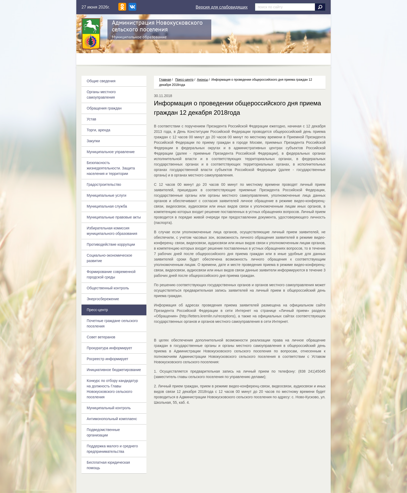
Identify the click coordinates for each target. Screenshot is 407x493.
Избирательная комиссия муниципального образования (112, 231)
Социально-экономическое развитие (109, 258)
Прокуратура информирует (109, 348)
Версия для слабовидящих (222, 7)
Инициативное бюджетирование (114, 370)
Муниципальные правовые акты (114, 217)
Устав (91, 119)
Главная (165, 79)
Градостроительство (104, 184)
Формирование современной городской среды (111, 274)
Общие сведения (101, 81)
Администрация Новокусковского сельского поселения (157, 25)
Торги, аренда (98, 130)
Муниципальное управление (111, 152)
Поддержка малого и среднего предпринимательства (112, 449)
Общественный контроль (108, 288)
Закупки (93, 141)
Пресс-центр (184, 79)
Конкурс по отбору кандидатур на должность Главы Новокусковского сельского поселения (112, 389)
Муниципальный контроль (109, 408)
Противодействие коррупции (111, 244)
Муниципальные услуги (106, 195)
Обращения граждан (104, 108)
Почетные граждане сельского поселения (112, 323)
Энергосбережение (103, 299)
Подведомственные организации (103, 432)
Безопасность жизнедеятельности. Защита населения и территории (111, 168)
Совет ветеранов (101, 337)
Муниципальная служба (107, 206)
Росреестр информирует (107, 359)
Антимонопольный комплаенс (112, 419)
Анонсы (202, 79)
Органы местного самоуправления (101, 94)
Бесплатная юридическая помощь (108, 465)
